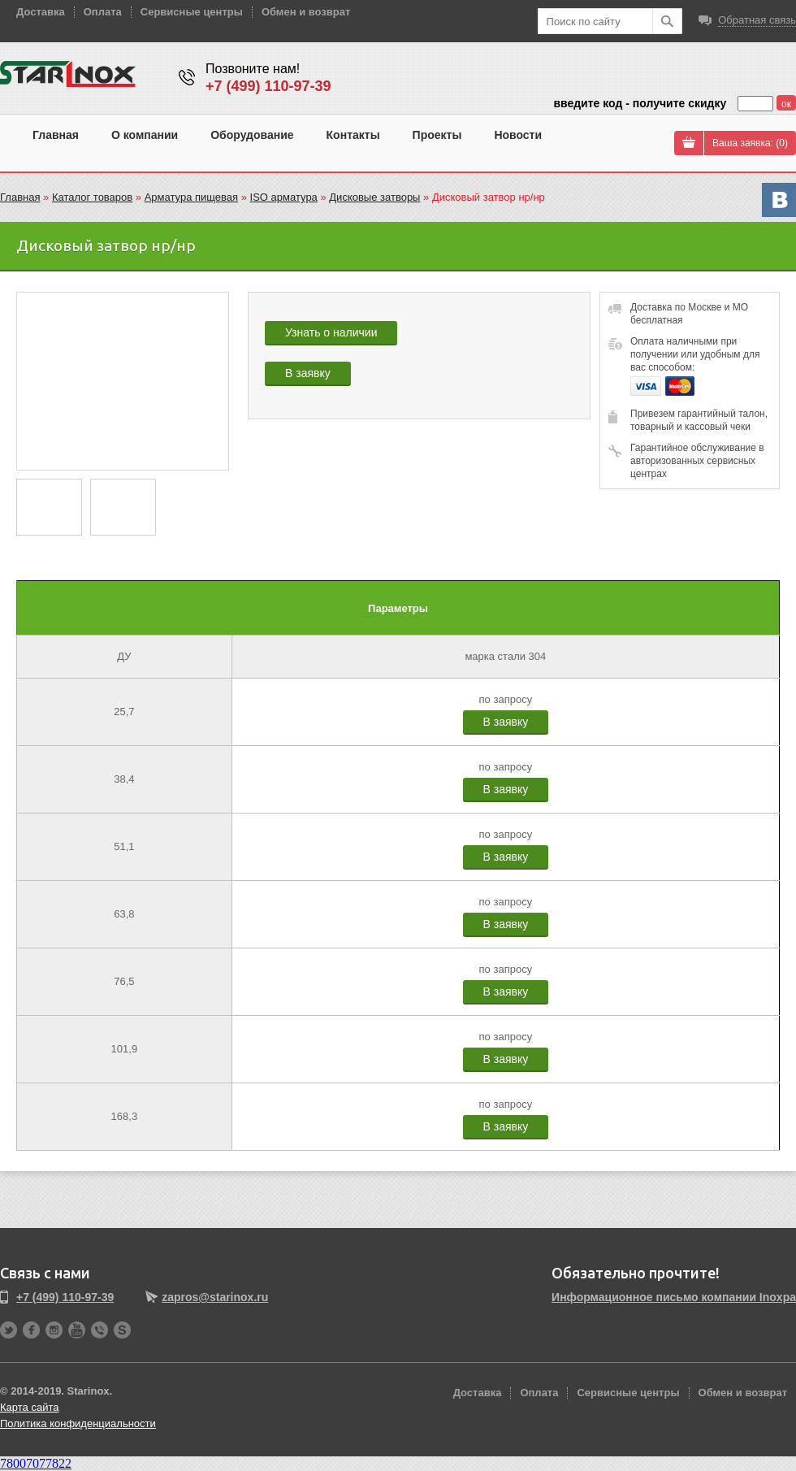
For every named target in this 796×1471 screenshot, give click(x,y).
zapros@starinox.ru (215, 1297)
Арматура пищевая (191, 197)
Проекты (437, 134)
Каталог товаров (92, 197)
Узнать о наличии (331, 332)
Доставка (40, 12)
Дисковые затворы (374, 197)
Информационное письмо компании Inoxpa (674, 1297)
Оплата (103, 12)
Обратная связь (757, 20)
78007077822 (35, 1463)
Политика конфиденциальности (78, 1423)
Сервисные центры (192, 12)
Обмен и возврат (306, 12)
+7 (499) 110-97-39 (268, 86)
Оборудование (251, 134)
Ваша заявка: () (750, 143)
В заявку (308, 373)
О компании (144, 134)
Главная (55, 134)
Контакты (353, 134)
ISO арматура (284, 197)
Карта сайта (29, 1407)
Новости (518, 134)
